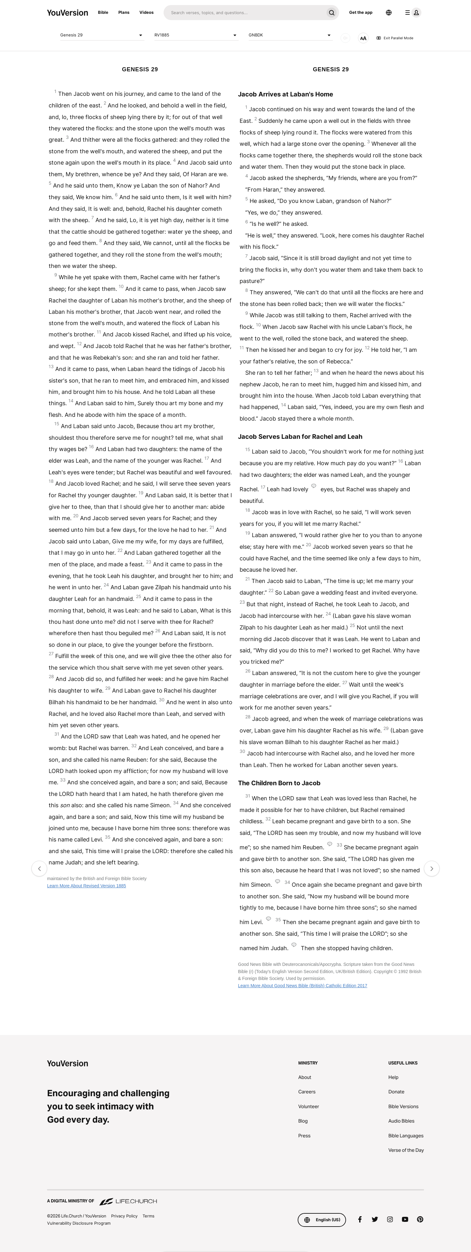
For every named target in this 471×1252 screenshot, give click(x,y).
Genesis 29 (102, 35)
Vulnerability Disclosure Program (79, 1223)
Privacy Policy (124, 1215)
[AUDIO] (345, 38)
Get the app (360, 12)
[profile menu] (412, 12)
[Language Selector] (388, 12)
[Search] (244, 13)
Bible (103, 12)
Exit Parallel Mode (394, 38)
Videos (146, 12)
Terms (148, 1215)
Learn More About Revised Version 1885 (86, 885)
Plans (123, 12)
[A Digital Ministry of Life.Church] (235, 1198)
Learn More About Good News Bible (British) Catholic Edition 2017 (302, 985)
